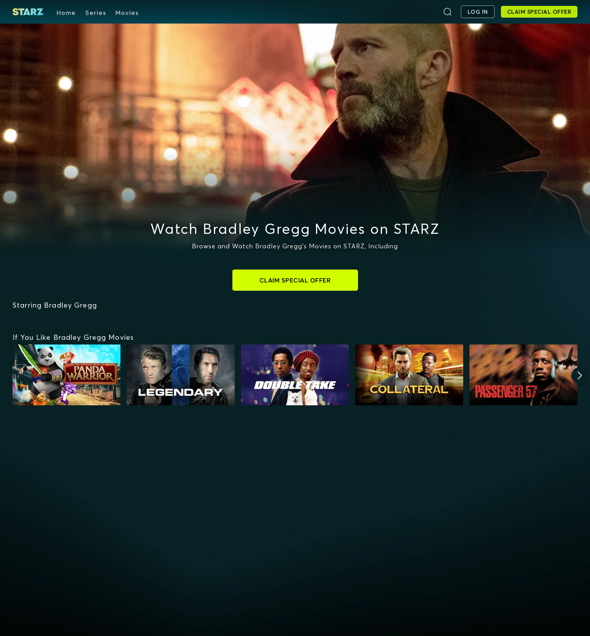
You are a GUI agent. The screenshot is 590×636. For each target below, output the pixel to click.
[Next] (580, 375)
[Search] (447, 12)
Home (66, 12)
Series (95, 12)
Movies (127, 12)
